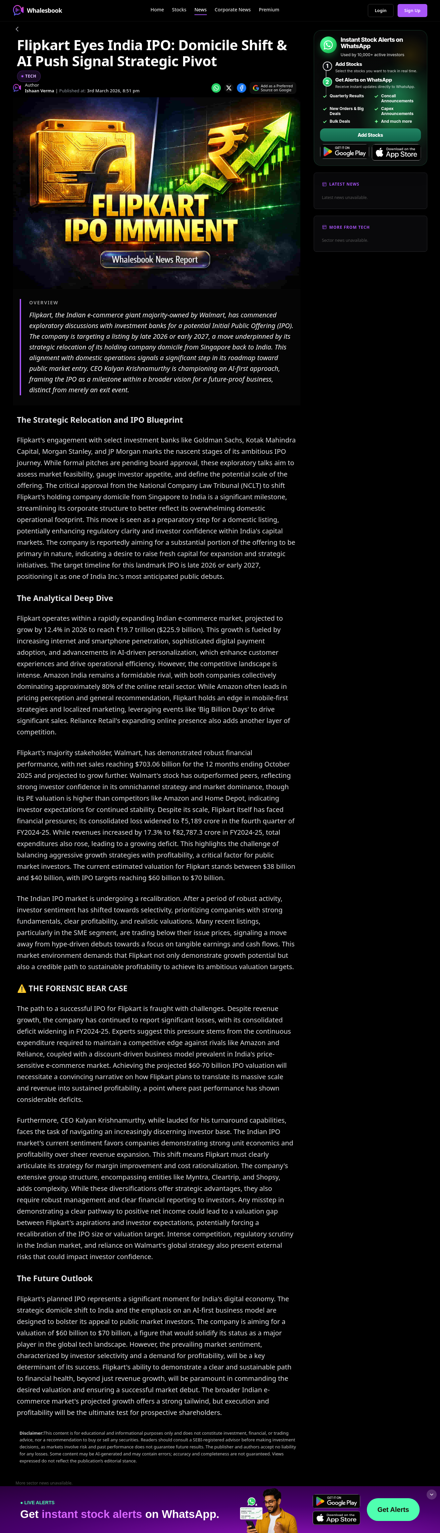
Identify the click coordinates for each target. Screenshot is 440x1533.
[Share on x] (229, 88)
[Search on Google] (273, 88)
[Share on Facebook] (241, 88)
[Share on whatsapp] (216, 88)
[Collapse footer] (432, 1495)
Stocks (179, 9)
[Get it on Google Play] (344, 152)
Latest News (344, 184)
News (200, 9)
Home (157, 9)
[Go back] (17, 30)
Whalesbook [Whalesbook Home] (37, 10)
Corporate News (233, 9)
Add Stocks (370, 135)
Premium (269, 9)
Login (381, 10)
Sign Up (412, 10)
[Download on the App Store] (396, 152)
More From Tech (349, 227)
